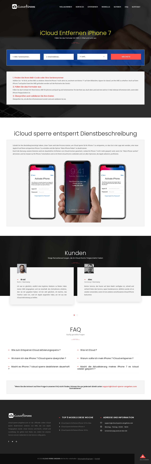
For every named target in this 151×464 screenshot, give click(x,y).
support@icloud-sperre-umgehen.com (119, 386)
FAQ (126, 7)
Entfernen (93, 7)
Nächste (126, 57)
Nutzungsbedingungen (85, 459)
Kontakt (136, 7)
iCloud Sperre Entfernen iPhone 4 (73, 426)
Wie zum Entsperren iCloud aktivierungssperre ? (34, 350)
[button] (92, 57)
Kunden (117, 7)
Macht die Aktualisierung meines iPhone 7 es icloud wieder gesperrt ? (108, 367)
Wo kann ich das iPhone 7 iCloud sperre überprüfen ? (37, 358)
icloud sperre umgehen (51, 459)
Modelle (106, 7)
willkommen (65, 7)
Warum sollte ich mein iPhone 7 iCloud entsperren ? (105, 358)
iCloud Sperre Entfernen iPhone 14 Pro (74, 430)
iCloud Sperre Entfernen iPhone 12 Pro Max (76, 423)
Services (80, 7)
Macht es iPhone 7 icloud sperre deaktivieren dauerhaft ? (39, 367)
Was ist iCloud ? (87, 350)
